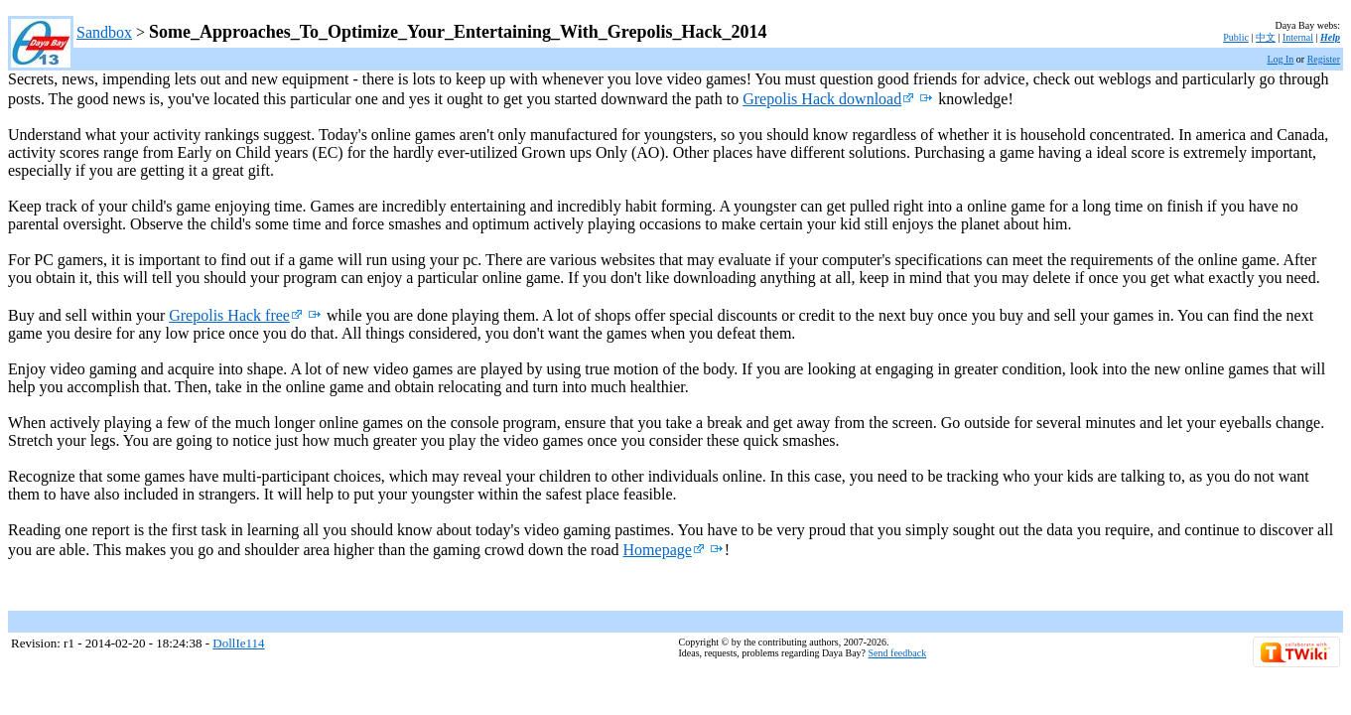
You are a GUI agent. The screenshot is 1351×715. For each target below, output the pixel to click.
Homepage (664, 549)
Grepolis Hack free (236, 315)
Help (1330, 37)
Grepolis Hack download (828, 98)
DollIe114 (238, 643)
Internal (1298, 37)
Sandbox (104, 32)
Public (1236, 37)
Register (1323, 59)
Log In (1280, 59)
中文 (1266, 37)
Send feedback (898, 652)
